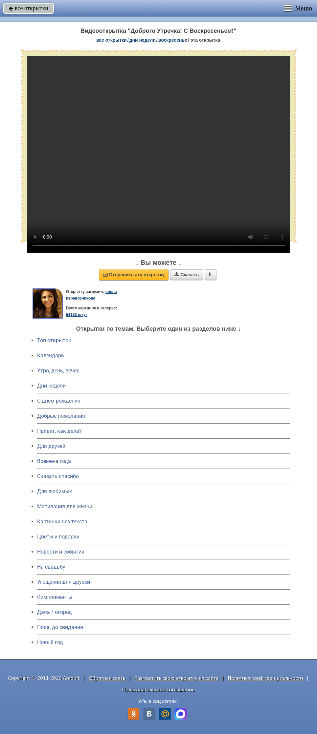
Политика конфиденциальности (265, 678)
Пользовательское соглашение (158, 689)
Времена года (54, 461)
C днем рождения (58, 401)
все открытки (28, 8)
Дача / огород (54, 612)
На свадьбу (51, 567)
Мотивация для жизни (64, 506)
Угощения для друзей (63, 582)
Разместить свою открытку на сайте (177, 678)
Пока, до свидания (60, 627)
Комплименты (54, 597)
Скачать (186, 274)
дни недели (142, 40)
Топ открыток (54, 340)
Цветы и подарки (58, 537)
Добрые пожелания (61, 416)
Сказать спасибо (58, 476)
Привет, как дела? (59, 431)
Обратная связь (107, 678)
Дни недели (51, 386)
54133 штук (77, 314)
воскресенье (172, 40)
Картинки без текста (62, 521)
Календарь (50, 355)
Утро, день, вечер (58, 370)
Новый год (50, 642)
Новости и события (60, 552)
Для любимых (54, 491)
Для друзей (51, 446)
